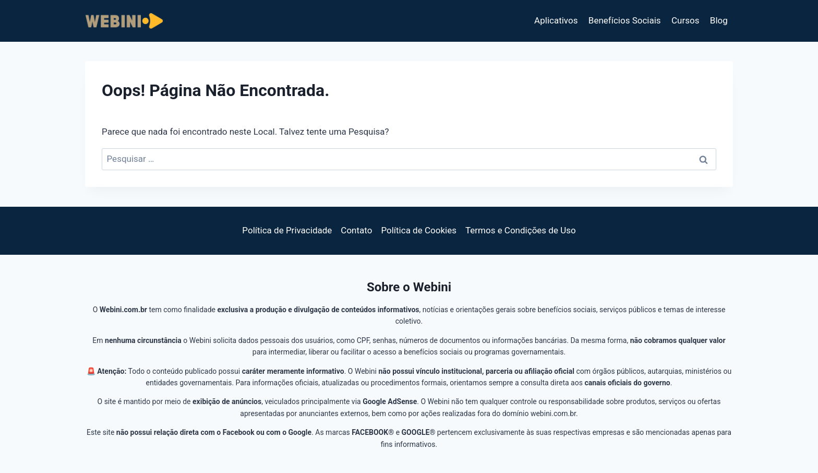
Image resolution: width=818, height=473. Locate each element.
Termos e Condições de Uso (520, 230)
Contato (356, 230)
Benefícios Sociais (624, 20)
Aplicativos (556, 20)
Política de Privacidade (287, 230)
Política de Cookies (418, 230)
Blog (719, 20)
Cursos (685, 20)
